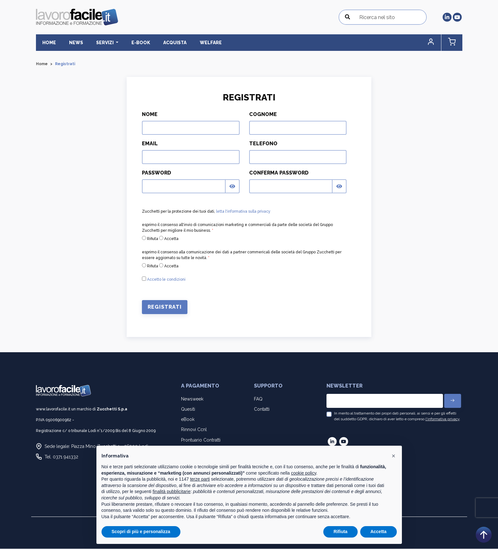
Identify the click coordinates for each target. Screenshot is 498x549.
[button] (435, 42)
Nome (150, 115)
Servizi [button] (98, 42)
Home (48, 42)
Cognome (263, 115)
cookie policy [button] (303, 473)
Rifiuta (150, 238)
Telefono (263, 144)
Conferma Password (279, 173)
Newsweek (192, 398)
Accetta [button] (378, 531)
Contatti (262, 409)
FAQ (258, 398)
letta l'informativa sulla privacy (243, 211)
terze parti (200, 479)
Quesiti (188, 409)
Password (156, 173)
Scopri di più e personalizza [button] (141, 531)
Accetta (169, 238)
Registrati (165, 307)
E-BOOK (130, 42)
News (72, 42)
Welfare (195, 42)
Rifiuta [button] (340, 531)
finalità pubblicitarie (172, 491)
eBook (187, 419)
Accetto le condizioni (166, 280)
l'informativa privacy (442, 419)
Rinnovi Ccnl (194, 429)
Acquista (161, 42)
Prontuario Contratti (201, 440)
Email (150, 144)
